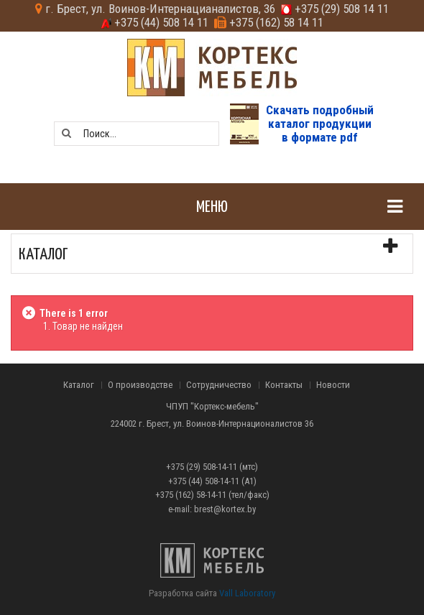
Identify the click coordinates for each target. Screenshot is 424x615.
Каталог (78, 385)
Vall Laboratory (247, 593)
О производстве (140, 385)
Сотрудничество (219, 385)
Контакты (284, 385)
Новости (333, 385)
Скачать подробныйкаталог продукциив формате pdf (320, 123)
